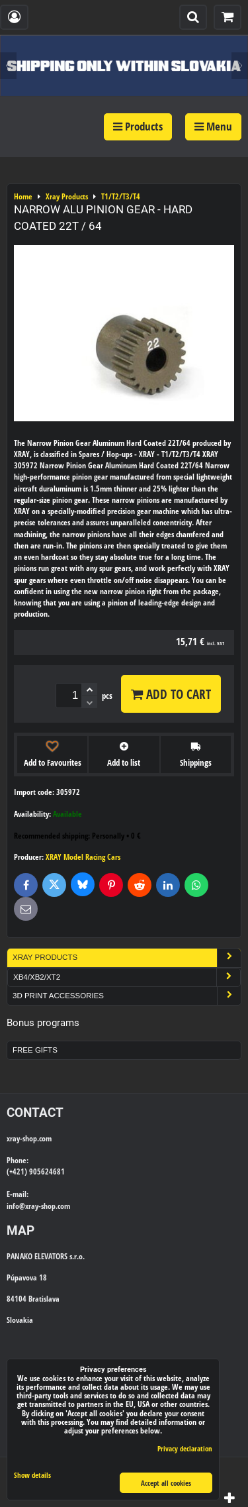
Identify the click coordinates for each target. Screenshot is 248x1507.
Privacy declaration (184, 1448)
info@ (16, 1206)
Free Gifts (35, 1050)
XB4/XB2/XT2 (126, 977)
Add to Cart (171, 694)
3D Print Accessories (127, 996)
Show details (32, 1475)
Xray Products (127, 957)
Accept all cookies (166, 1483)
